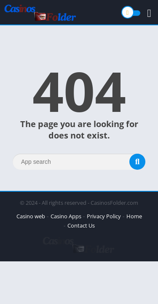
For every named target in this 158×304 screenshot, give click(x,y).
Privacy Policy (104, 216)
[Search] (79, 162)
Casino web (30, 216)
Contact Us (81, 225)
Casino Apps (66, 216)
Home (134, 216)
